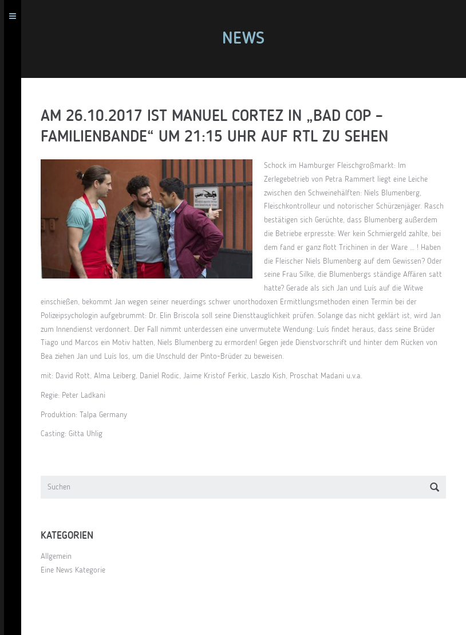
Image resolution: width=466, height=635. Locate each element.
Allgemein (60, 556)
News (247, 39)
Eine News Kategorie (77, 570)
